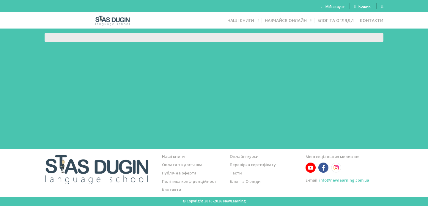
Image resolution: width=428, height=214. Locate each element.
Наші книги (240, 20)
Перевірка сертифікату (253, 164)
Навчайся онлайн (286, 20)
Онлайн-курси (244, 156)
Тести (236, 173)
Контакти (371, 20)
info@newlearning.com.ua (344, 180)
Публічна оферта (179, 173)
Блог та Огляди (335, 20)
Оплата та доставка (182, 164)
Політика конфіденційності (190, 181)
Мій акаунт (335, 6)
